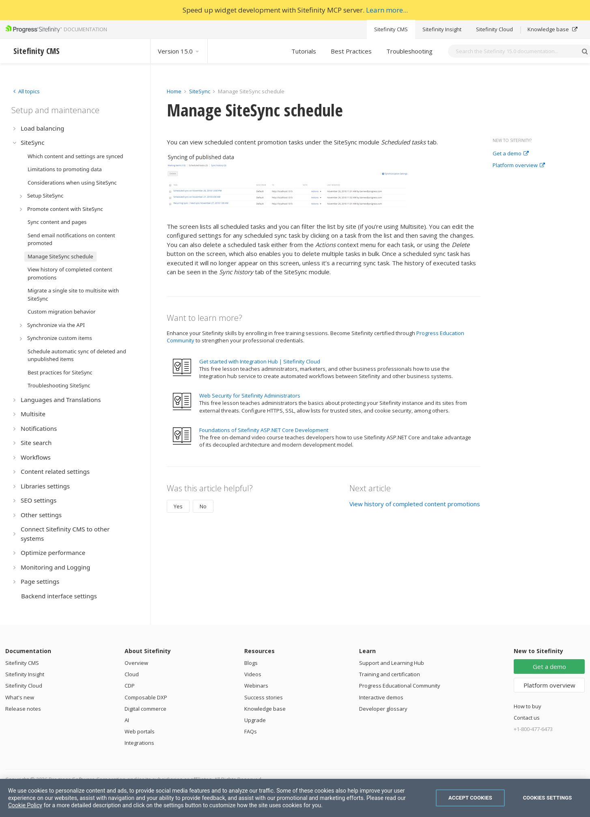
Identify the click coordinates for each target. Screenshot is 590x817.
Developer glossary (383, 708)
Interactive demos (381, 697)
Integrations (139, 742)
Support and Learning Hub (391, 662)
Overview (136, 662)
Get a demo (511, 153)
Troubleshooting (409, 51)
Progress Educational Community (399, 685)
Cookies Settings (547, 798)
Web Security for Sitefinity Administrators (249, 395)
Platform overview (519, 165)
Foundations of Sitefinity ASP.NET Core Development (263, 430)
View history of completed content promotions (414, 504)
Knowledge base (552, 29)
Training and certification (389, 674)
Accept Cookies (470, 798)
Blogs (251, 662)
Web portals (140, 731)
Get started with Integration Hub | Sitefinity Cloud (259, 361)
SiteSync (199, 91)
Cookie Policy (25, 805)
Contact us (527, 717)
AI (127, 720)
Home (174, 91)
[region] (295, 798)
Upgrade (255, 720)
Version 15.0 (179, 51)
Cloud (132, 674)
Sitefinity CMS (391, 29)
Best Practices (351, 51)
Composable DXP (146, 697)
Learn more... (387, 10)
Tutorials (303, 51)
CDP (130, 685)
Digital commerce (145, 708)
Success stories (263, 697)
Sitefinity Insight (441, 29)
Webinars (256, 685)
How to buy (527, 706)
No (203, 506)
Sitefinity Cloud (494, 29)
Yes (178, 506)
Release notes (23, 708)
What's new (19, 697)
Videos (252, 674)
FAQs (250, 731)
